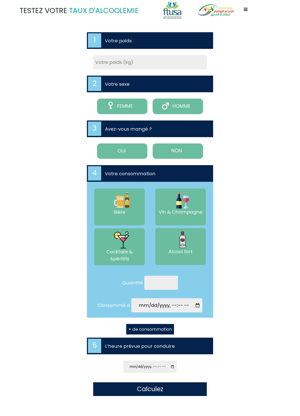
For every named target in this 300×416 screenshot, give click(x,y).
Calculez (150, 389)
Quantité (132, 283)
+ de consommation (150, 329)
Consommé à (114, 305)
